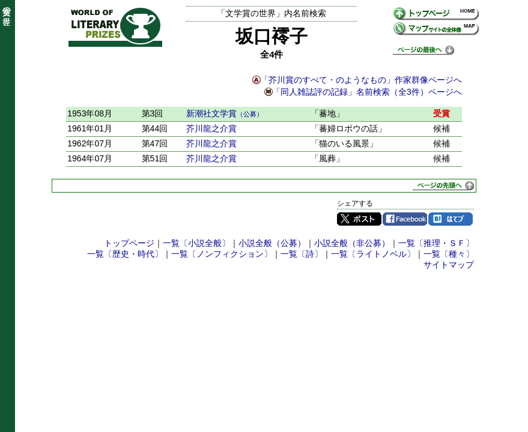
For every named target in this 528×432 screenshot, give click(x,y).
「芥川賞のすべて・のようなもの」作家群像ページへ (361, 80)
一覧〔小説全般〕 (196, 243)
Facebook (405, 219)
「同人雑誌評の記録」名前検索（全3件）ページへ (367, 92)
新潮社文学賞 (224, 113)
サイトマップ (448, 264)
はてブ (450, 219)
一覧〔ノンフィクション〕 (221, 254)
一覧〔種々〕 (448, 254)
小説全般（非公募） (352, 243)
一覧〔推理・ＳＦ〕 (436, 243)
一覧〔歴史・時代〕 (125, 254)
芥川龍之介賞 (211, 128)
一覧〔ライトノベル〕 (373, 254)
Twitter (359, 219)
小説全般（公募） (272, 243)
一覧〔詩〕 (302, 254)
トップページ (129, 243)
